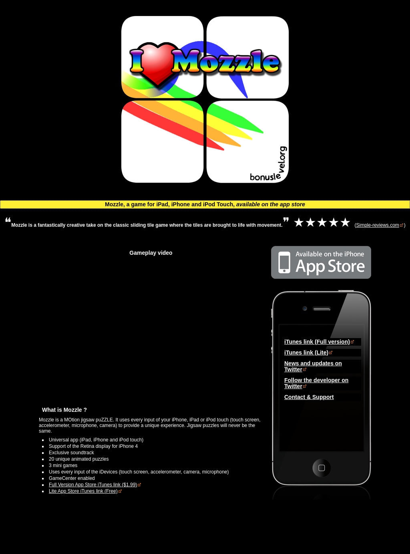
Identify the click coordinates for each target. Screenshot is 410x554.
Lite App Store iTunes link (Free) (83, 491)
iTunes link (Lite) (306, 352)
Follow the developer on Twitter (316, 383)
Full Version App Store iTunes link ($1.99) (93, 485)
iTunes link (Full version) (317, 341)
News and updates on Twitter (313, 366)
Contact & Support (309, 397)
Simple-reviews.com (377, 225)
